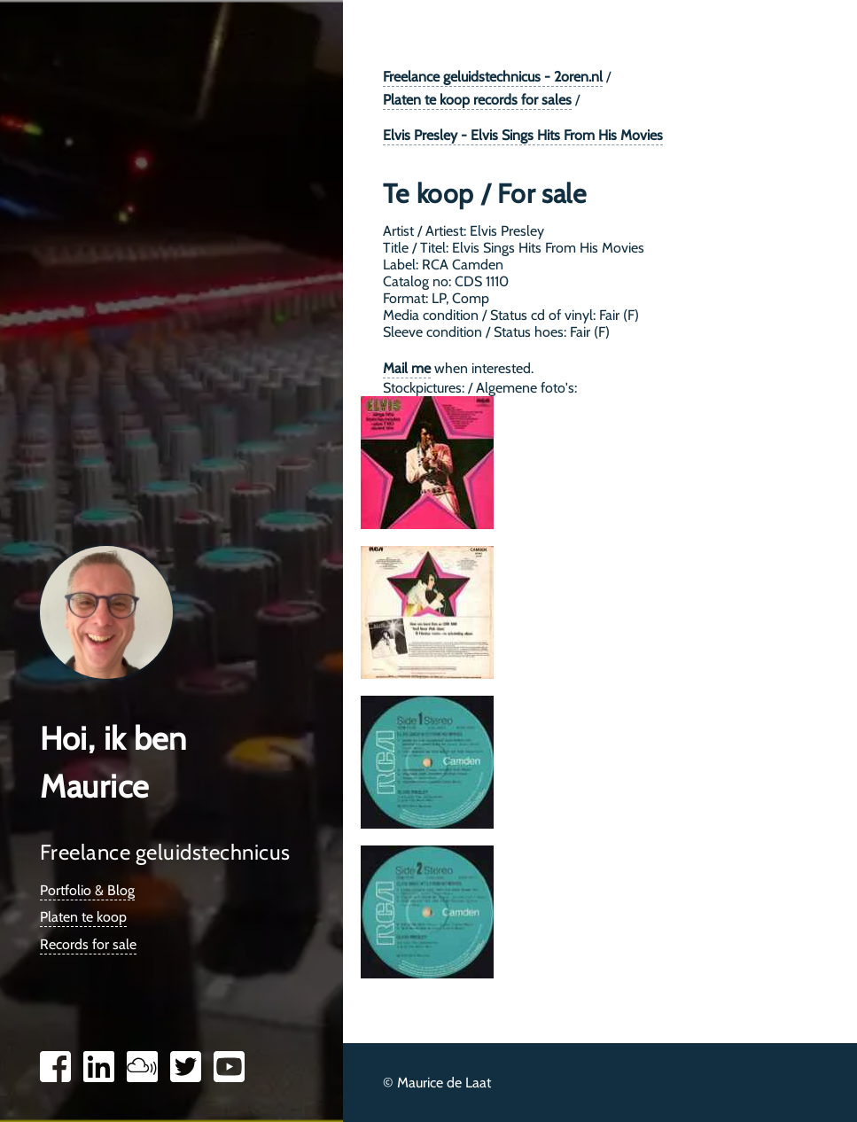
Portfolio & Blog (87, 890)
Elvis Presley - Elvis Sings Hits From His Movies (523, 135)
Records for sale (88, 944)
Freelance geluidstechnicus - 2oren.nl (493, 76)
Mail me (407, 368)
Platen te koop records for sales (477, 99)
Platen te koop (83, 916)
